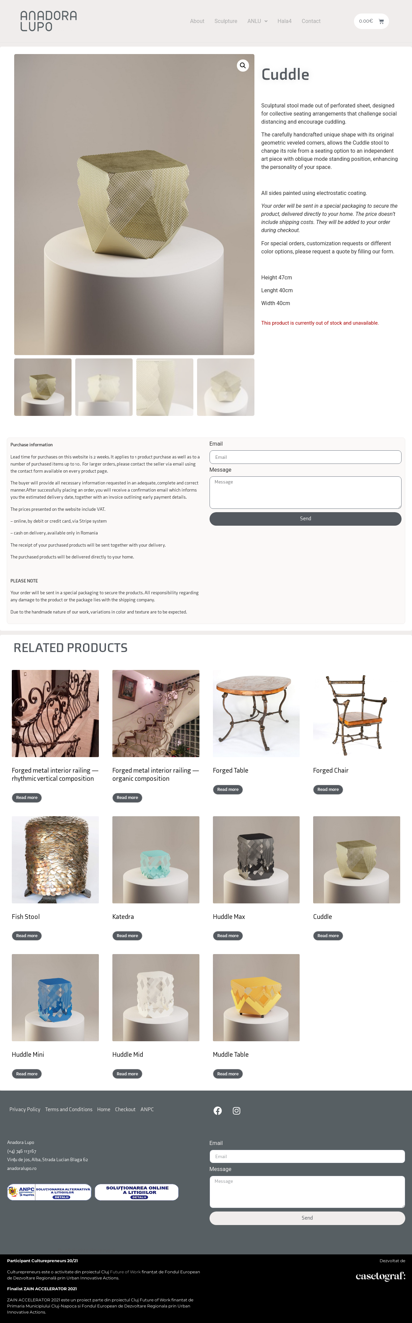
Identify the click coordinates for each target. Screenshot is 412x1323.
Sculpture (226, 21)
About (197, 21)
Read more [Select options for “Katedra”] (127, 935)
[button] (257, 21)
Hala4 (285, 21)
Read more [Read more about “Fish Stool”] (26, 935)
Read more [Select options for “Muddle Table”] (228, 1073)
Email (216, 444)
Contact (311, 21)
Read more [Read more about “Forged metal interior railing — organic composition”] (127, 797)
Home (103, 1109)
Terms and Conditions (68, 1109)
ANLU (257, 21)
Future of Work (125, 1271)
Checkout (125, 1109)
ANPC (147, 1109)
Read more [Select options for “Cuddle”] (328, 935)
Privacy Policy (24, 1109)
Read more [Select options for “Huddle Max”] (228, 935)
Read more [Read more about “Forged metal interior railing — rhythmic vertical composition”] (26, 797)
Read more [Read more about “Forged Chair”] (328, 789)
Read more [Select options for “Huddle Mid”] (127, 1073)
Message (220, 470)
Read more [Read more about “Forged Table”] (228, 789)
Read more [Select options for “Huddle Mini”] (26, 1073)
